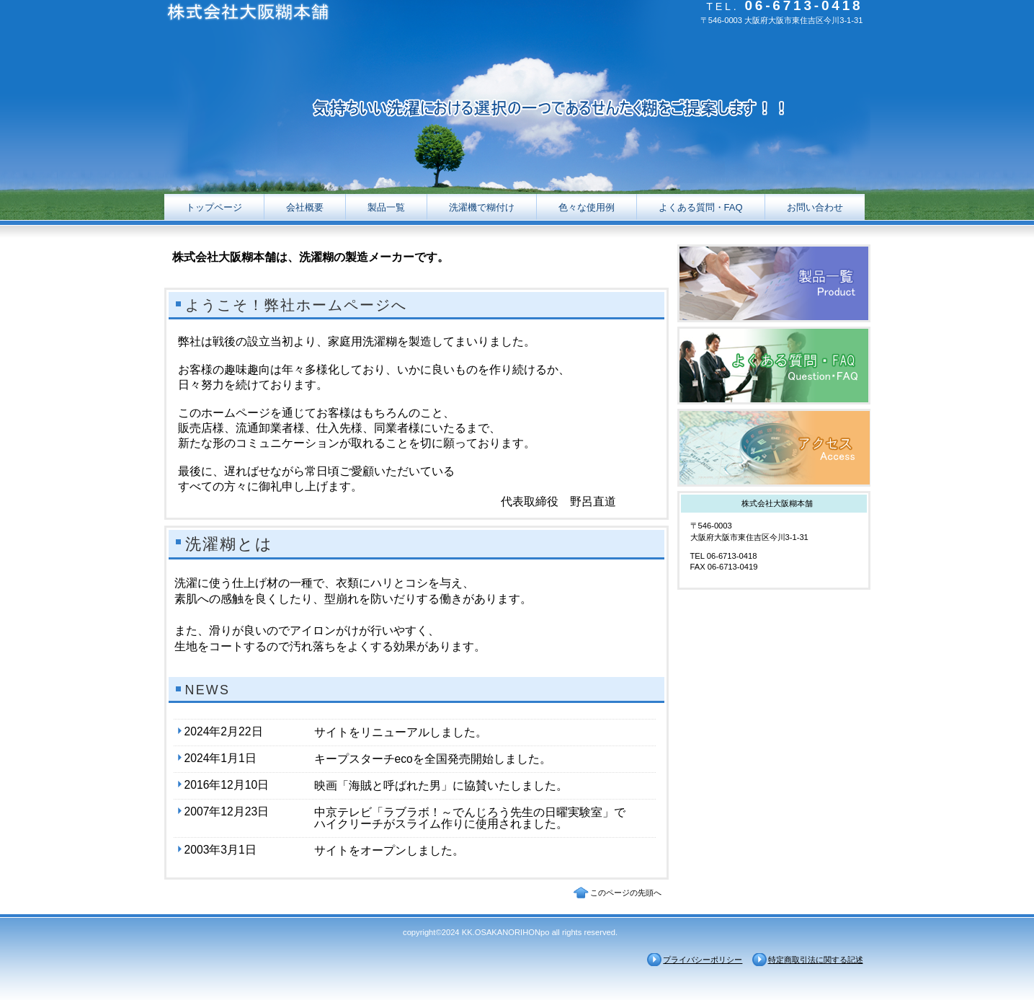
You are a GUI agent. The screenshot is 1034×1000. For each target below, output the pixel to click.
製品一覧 (773, 283)
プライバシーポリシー (702, 959)
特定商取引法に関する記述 (815, 959)
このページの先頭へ (625, 892)
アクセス (773, 448)
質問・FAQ (773, 365)
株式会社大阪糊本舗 (308, 15)
